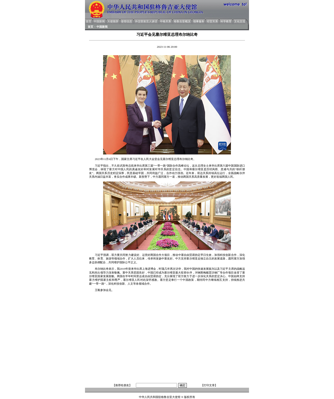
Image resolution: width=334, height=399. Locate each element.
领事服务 (198, 21)
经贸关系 (212, 21)
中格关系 (165, 21)
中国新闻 (99, 21)
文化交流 (239, 21)
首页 (88, 21)
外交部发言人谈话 (146, 21)
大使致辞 (112, 21)
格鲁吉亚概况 (182, 21)
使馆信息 (126, 21)
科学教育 (226, 21)
